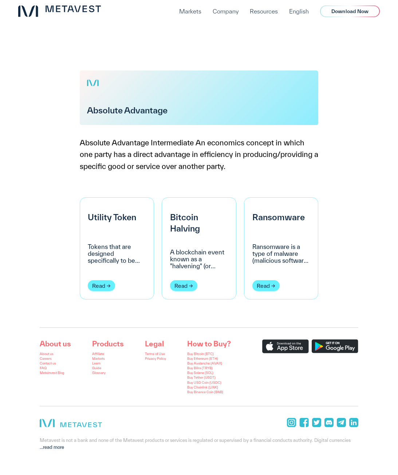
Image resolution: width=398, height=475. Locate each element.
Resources (264, 11)
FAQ (43, 368)
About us (47, 354)
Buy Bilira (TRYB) (200, 368)
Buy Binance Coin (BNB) (205, 392)
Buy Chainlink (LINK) (202, 387)
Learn (96, 363)
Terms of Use (155, 354)
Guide (96, 368)
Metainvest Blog (52, 373)
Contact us (48, 363)
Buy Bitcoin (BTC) (200, 354)
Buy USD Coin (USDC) (204, 383)
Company (226, 11)
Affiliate (98, 354)
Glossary (99, 373)
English (299, 11)
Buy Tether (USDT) (201, 377)
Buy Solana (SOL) (200, 373)
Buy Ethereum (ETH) (202, 359)
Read (98, 285)
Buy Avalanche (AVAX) (204, 363)
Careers (46, 359)
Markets (190, 11)
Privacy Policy (155, 359)
